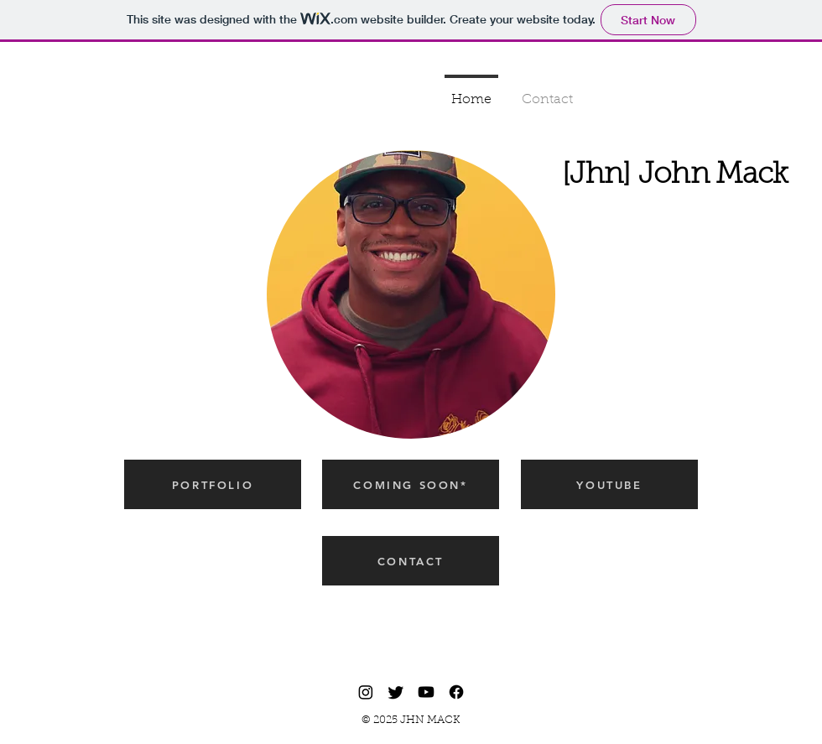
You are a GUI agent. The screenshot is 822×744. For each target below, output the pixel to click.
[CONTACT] (410, 560)
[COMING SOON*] (410, 484)
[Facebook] (456, 692)
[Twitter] (396, 692)
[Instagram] (365, 692)
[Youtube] (426, 692)
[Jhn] (600, 175)
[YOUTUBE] (609, 484)
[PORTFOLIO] (212, 484)
